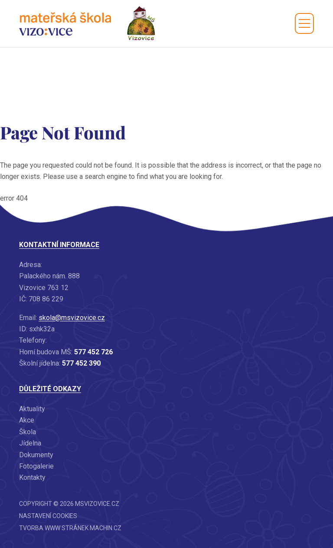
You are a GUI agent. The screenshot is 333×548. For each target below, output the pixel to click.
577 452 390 (81, 363)
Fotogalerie (36, 466)
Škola (27, 432)
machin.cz (105, 528)
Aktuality (32, 409)
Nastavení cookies (48, 515)
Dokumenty (36, 455)
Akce (26, 420)
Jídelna (30, 443)
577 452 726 (93, 352)
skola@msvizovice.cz (72, 318)
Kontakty (32, 477)
